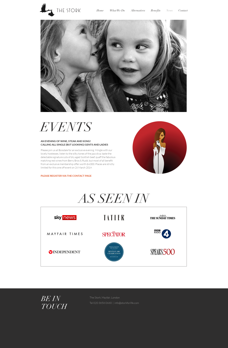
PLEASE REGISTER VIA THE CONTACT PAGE (66, 175)
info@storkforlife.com (126, 302)
